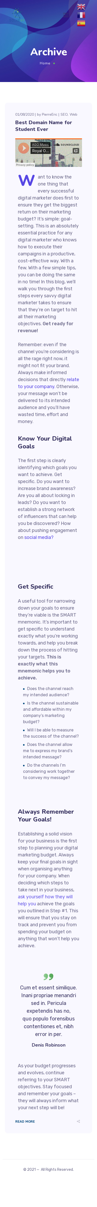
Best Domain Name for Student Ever (43, 126)
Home (45, 63)
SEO (64, 114)
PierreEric (49, 114)
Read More (25, 1121)
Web (73, 114)
